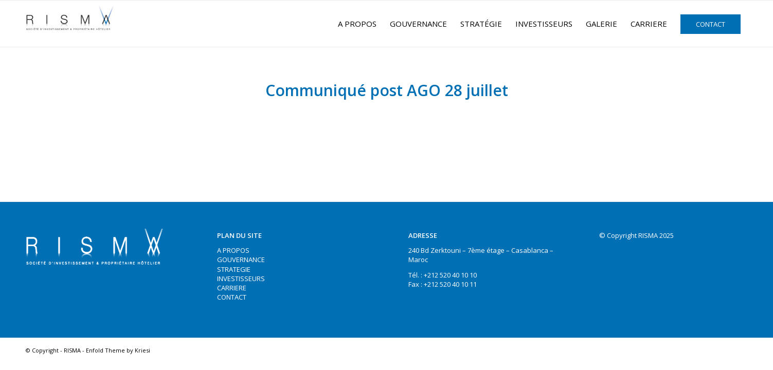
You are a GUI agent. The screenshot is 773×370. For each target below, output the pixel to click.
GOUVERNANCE (241, 259)
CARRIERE (231, 287)
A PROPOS (233, 250)
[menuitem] (357, 24)
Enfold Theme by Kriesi (118, 350)
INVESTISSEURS (241, 278)
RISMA (72, 350)
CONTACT (231, 297)
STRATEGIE (233, 269)
